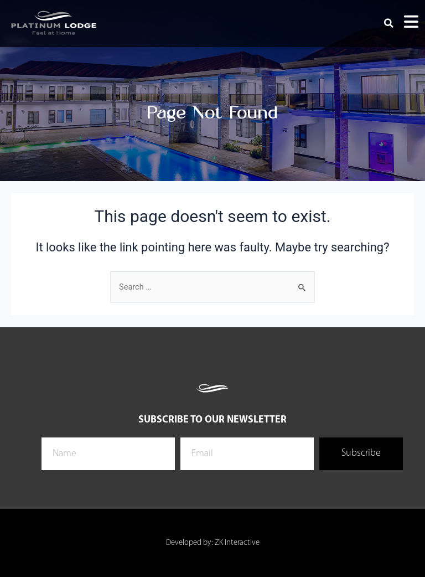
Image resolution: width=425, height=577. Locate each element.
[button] (389, 23)
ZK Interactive (237, 543)
